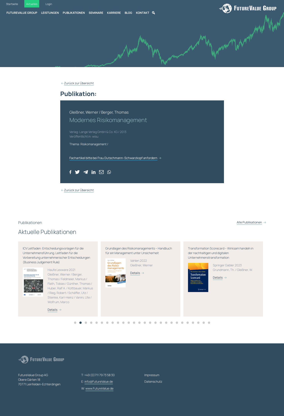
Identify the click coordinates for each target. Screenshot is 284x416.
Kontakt (142, 13)
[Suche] (153, 13)
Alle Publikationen (249, 230)
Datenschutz (153, 381)
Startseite (12, 4)
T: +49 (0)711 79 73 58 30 (98, 375)
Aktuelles (31, 4)
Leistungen (50, 13)
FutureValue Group (22, 13)
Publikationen (74, 13)
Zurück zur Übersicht (79, 83)
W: (97, 388)
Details (88, 313)
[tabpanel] (94, 282)
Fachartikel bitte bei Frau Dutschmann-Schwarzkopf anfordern (113, 158)
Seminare (96, 13)
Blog (128, 13)
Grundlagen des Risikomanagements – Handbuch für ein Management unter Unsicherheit (175, 273)
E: (97, 381)
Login (49, 4)
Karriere (114, 13)
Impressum (151, 375)
